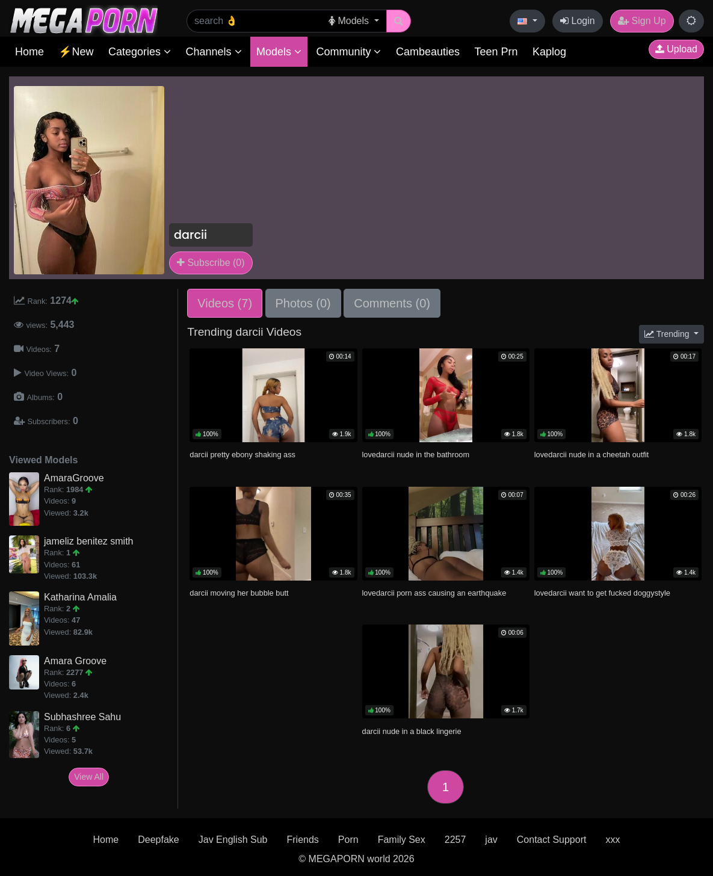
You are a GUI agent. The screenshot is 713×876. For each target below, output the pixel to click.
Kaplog (549, 52)
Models (278, 52)
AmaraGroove (74, 478)
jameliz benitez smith (89, 541)
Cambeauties (428, 52)
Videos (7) (224, 303)
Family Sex (401, 839)
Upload (676, 49)
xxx (612, 839)
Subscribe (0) (211, 263)
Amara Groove (75, 661)
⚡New (75, 52)
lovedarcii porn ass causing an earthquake (434, 592)
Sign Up (641, 21)
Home (29, 52)
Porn (348, 839)
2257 (455, 839)
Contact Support (552, 839)
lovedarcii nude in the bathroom (416, 454)
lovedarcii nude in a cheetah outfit (591, 454)
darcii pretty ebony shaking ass (242, 454)
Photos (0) (303, 303)
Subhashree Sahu (82, 717)
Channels (213, 52)
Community (348, 52)
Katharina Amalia (80, 597)
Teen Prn (495, 52)
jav (491, 839)
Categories (139, 52)
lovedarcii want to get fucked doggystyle (602, 592)
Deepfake (158, 839)
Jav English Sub (233, 839)
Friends (302, 839)
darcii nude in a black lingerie (411, 731)
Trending (667, 334)
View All (88, 777)
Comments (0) (392, 303)
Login (577, 21)
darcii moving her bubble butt (239, 592)
